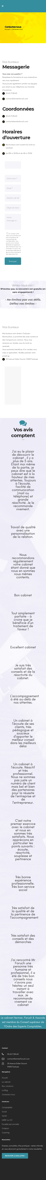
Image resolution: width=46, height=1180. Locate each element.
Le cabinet (6, 1082)
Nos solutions (7, 1086)
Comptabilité (7, 1107)
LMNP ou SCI (7, 1120)
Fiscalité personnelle (10, 1124)
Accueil (7, 29)
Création (5, 1128)
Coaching (5, 1132)
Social (4, 1111)
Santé (4, 1116)
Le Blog (5, 1090)
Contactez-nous (8, 1094)
